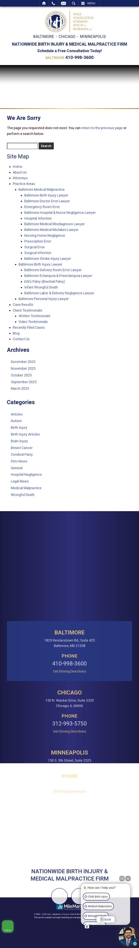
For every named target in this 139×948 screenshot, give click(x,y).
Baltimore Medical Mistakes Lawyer (51, 230)
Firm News (19, 461)
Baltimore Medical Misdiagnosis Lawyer (54, 224)
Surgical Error (34, 247)
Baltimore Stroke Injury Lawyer (47, 259)
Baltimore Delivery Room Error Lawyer (53, 270)
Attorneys (20, 178)
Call (53, 3)
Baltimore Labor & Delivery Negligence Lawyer (59, 293)
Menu (91, 3)
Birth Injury (19, 428)
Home (44, 3)
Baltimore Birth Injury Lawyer (46, 195)
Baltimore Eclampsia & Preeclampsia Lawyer (58, 276)
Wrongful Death (23, 495)
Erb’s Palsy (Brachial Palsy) (44, 281)
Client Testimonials (27, 310)
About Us (20, 172)
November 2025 (23, 368)
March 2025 (20, 388)
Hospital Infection (38, 218)
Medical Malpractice (26, 488)
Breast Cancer (22, 448)
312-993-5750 (69, 805)
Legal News (20, 481)
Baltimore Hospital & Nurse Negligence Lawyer (60, 213)
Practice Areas (24, 184)
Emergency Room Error (42, 207)
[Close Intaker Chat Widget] (128, 878)
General (17, 468)
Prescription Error (37, 241)
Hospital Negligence (26, 474)
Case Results (23, 305)
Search (73, 3)
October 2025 (21, 375)
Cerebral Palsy (22, 454)
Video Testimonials (33, 322)
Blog (16, 333)
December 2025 (23, 362)
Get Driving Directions (69, 753)
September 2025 (23, 382)
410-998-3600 (79, 57)
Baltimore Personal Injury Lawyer (44, 299)
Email (63, 3)
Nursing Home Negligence (44, 235)
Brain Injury (19, 441)
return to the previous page (102, 128)
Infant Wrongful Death (41, 287)
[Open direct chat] (122, 878)
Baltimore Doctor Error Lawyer (47, 201)
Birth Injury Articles (25, 434)
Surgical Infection (37, 253)
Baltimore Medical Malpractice (42, 189)
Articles (17, 414)
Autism (16, 421)
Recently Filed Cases (29, 327)
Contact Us (21, 339)
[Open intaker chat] (87, 926)
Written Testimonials (34, 316)
